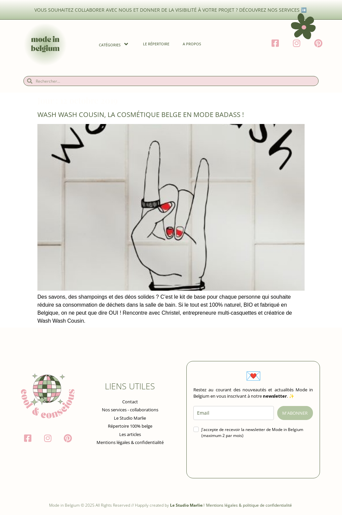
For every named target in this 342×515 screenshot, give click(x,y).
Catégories (114, 44)
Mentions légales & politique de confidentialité (249, 505)
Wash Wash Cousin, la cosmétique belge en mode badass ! (140, 114)
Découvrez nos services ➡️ (273, 10)
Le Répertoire (156, 43)
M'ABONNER (295, 413)
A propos (192, 43)
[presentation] (244, 458)
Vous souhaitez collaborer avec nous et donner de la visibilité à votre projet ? (136, 10)
